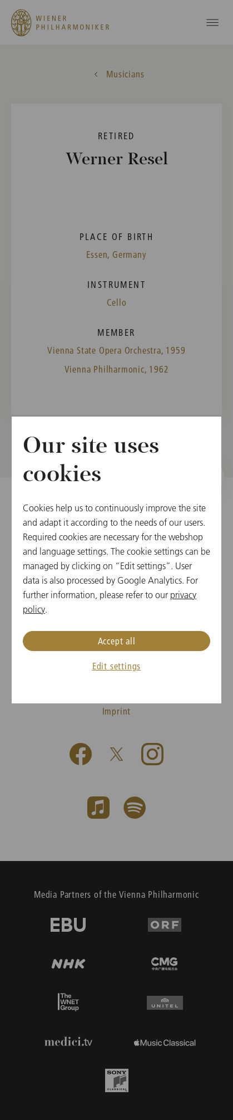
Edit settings (116, 666)
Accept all (117, 641)
